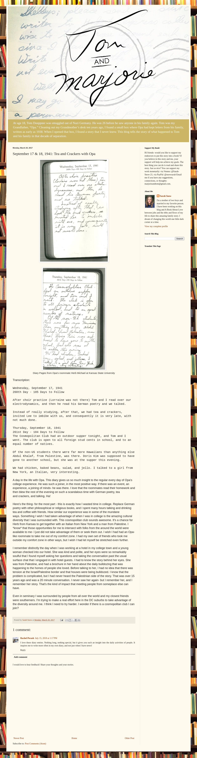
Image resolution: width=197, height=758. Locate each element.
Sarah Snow (165, 196)
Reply (23, 650)
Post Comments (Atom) (35, 743)
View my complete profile (156, 226)
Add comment (20, 657)
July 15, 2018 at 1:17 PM (46, 638)
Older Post (129, 738)
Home (74, 738)
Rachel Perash (27, 638)
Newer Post (19, 738)
